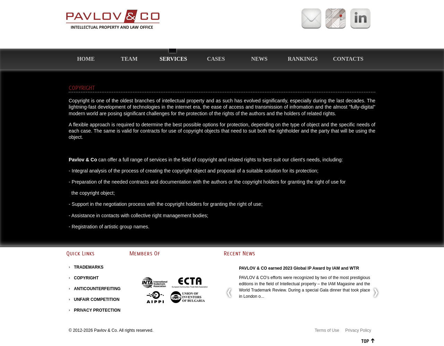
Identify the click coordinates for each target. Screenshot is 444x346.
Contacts (348, 59)
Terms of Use (327, 330)
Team (129, 59)
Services (173, 59)
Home (86, 59)
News (259, 59)
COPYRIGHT (86, 278)
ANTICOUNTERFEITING (97, 288)
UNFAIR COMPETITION (96, 299)
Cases (216, 59)
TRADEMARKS (88, 267)
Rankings (302, 59)
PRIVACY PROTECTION (97, 310)
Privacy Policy (358, 330)
